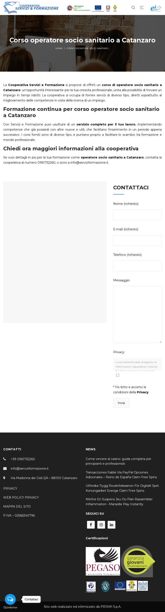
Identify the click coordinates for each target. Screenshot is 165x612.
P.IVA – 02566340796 (19, 515)
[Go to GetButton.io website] (10, 607)
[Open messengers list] (10, 599)
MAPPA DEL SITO (17, 506)
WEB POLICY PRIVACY (21, 497)
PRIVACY (10, 488)
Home (59, 48)
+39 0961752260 (23, 459)
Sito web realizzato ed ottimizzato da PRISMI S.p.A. (82, 607)
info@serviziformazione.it (30, 468)
